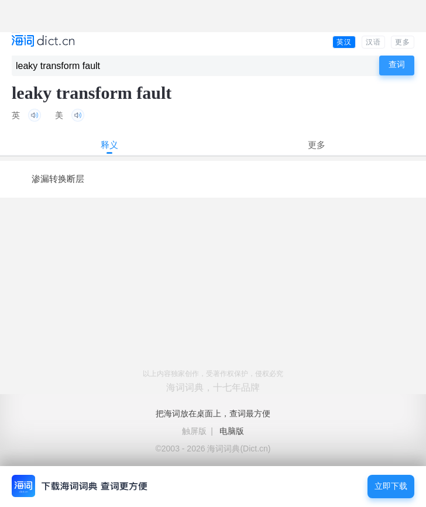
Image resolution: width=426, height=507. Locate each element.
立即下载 (391, 486)
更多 (402, 42)
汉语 (373, 42)
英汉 (344, 42)
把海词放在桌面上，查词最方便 (213, 413)
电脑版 (231, 431)
